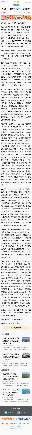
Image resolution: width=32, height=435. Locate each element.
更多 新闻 (16, 327)
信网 (3, 424)
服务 (15, 424)
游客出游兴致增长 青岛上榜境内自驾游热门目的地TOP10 (11, 341)
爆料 (19, 424)
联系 (28, 424)
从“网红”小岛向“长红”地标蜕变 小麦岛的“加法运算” (11, 392)
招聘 (24, 424)
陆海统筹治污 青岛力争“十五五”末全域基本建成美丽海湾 (11, 376)
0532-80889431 (18, 428)
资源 (7, 424)
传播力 (11, 424)
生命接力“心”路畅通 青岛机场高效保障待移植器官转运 (11, 357)
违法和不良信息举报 (16, 426)
